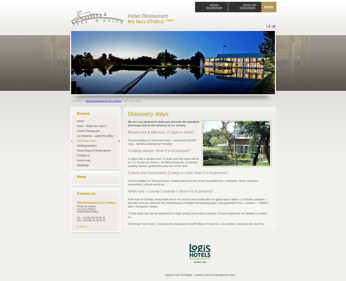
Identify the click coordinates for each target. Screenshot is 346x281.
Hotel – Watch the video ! (92, 126)
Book (269, 7)
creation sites (202, 275)
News (81, 177)
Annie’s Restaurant (88, 131)
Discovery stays (86, 140)
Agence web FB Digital (178, 275)
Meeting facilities (87, 145)
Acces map (83, 160)
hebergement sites (224, 275)
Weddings (83, 165)
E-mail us (82, 226)
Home (80, 121)
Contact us (83, 155)
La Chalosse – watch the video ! (96, 135)
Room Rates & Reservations (94, 150)
